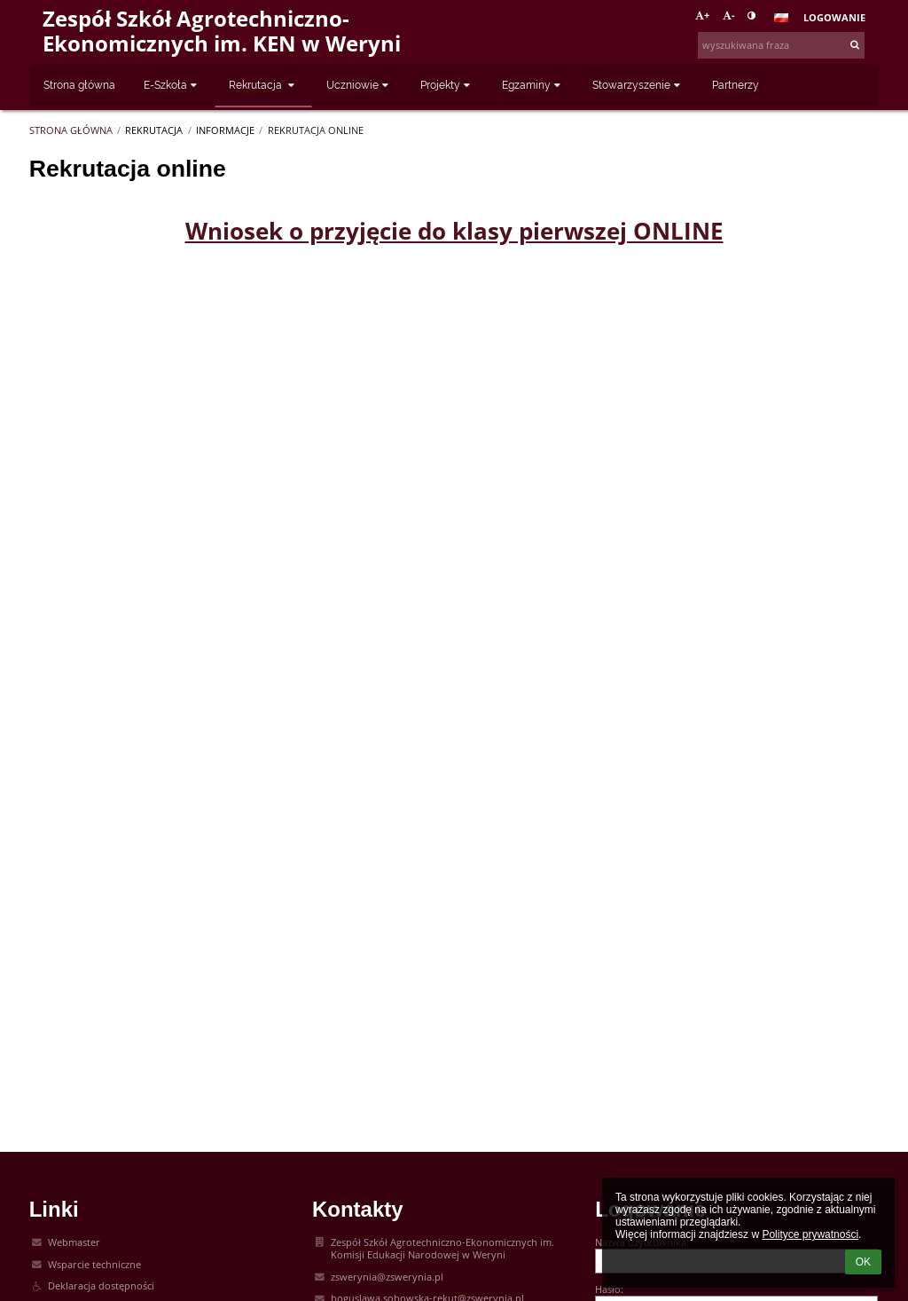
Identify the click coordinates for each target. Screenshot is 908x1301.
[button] (781, 17)
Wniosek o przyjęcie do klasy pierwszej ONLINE (454, 231)
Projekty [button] (447, 85)
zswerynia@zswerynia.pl (387, 1277)
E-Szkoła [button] (172, 85)
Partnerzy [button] (735, 85)
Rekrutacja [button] (263, 85)
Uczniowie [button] (359, 85)
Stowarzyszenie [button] (638, 85)
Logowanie (834, 18)
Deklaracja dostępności (101, 1286)
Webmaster (74, 1242)
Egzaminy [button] (533, 85)
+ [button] (702, 15)
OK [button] (863, 1262)
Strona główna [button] (79, 85)
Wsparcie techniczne (94, 1264)
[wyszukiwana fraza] (781, 45)
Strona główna (71, 130)
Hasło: (609, 1289)
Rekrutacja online (316, 130)
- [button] (729, 15)
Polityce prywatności (810, 1234)
